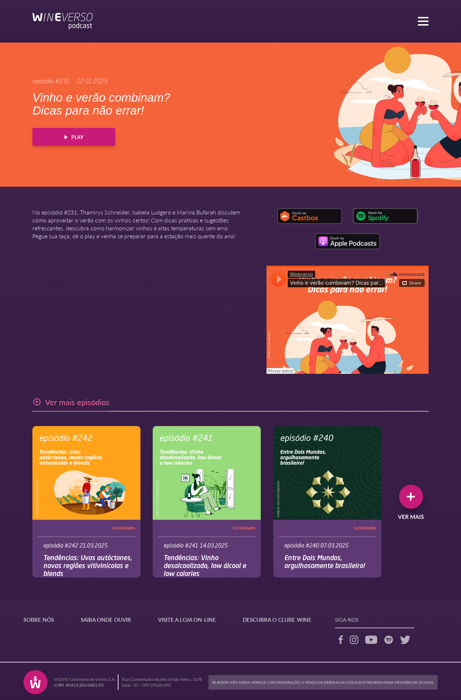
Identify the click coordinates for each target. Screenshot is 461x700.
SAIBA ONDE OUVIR (106, 619)
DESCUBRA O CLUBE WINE (277, 619)
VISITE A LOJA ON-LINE (187, 619)
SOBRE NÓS (38, 619)
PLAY (74, 137)
